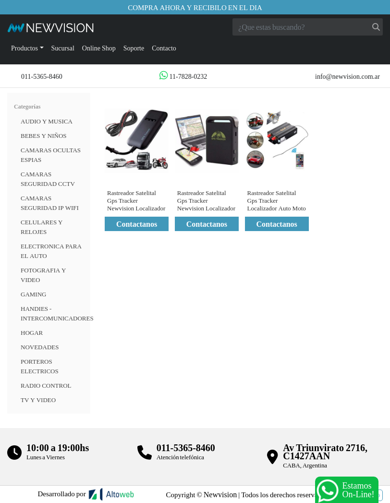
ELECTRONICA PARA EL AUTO (51, 250)
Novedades (40, 347)
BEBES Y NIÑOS (44, 135)
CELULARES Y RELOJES (42, 226)
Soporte (134, 48)
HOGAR (32, 332)
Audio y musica (47, 121)
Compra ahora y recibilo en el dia (195, 7)
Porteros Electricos (40, 366)
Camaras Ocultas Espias (51, 154)
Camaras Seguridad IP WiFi (50, 202)
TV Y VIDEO (38, 400)
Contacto (164, 48)
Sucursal (62, 48)
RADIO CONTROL (46, 385)
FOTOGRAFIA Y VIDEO (43, 274)
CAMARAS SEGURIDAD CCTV (48, 178)
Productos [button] (24, 48)
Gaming (33, 294)
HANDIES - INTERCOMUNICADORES (57, 313)
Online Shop (99, 48)
